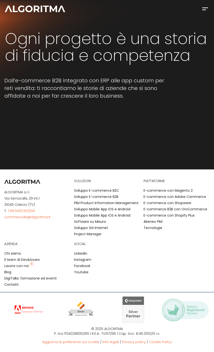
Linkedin (80, 253)
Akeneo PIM (153, 221)
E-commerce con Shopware (167, 203)
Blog (7, 272)
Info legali (111, 342)
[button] (205, 9)
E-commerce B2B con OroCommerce (175, 209)
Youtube (81, 272)
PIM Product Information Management (106, 203)
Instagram (82, 259)
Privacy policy (134, 342)
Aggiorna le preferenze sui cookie (70, 342)
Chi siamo (12, 253)
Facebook (82, 265)
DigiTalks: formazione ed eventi (30, 278)
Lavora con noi (19, 265)
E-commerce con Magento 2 (168, 190)
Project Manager (88, 234)
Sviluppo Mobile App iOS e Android (102, 209)
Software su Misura (90, 221)
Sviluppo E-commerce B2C (96, 190)
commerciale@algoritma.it (27, 217)
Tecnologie (153, 227)
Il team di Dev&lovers (22, 259)
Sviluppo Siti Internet (91, 227)
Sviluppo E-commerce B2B (96, 196)
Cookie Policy (160, 342)
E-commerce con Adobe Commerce (175, 196)
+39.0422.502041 (21, 210)
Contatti (11, 284)
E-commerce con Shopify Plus (169, 215)
